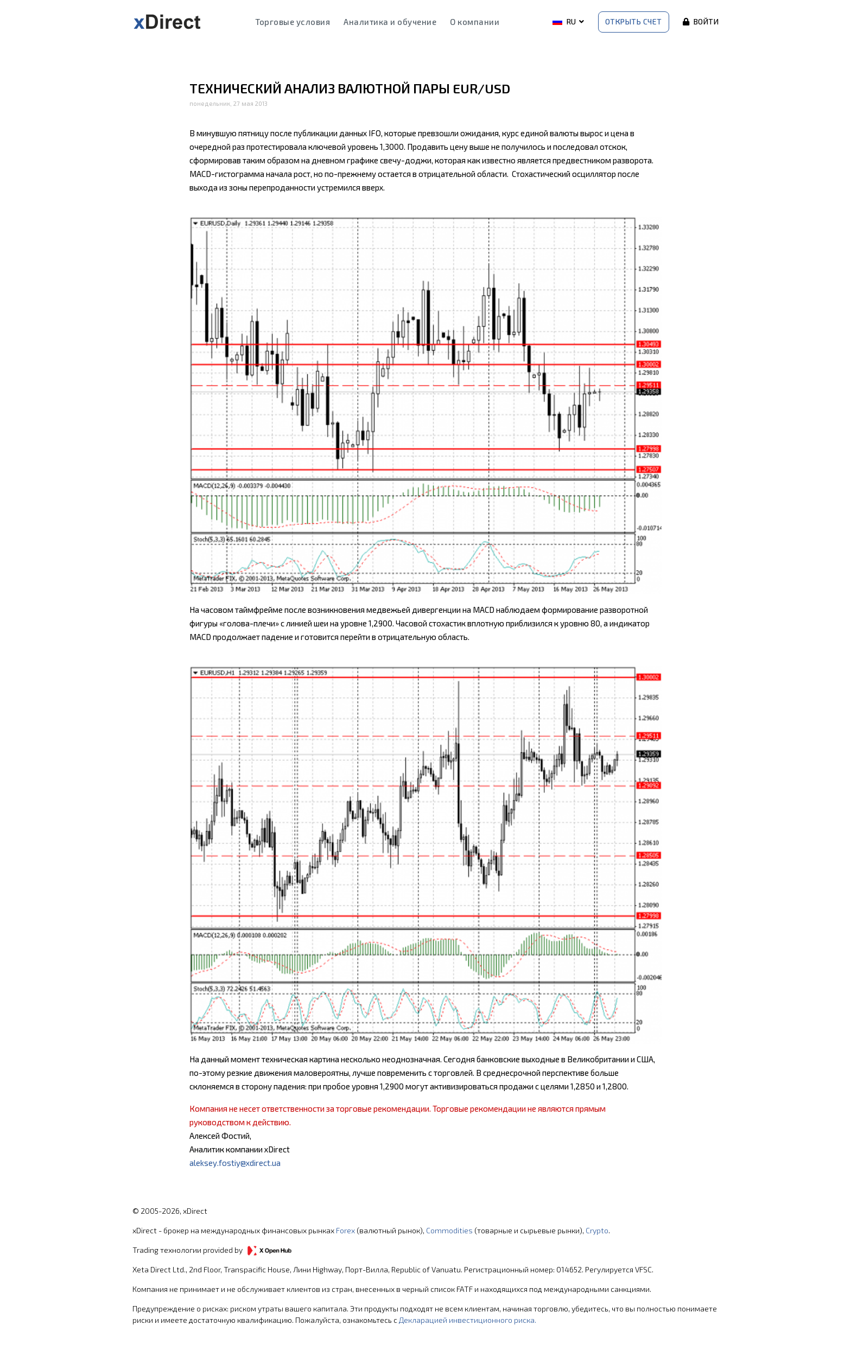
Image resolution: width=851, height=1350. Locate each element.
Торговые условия (292, 22)
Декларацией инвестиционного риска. (467, 1319)
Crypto (597, 1230)
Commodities (449, 1230)
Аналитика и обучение (390, 22)
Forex (345, 1230)
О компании (474, 22)
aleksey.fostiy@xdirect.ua (235, 1163)
